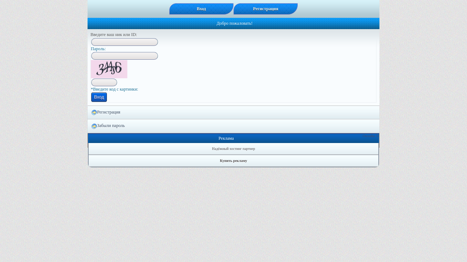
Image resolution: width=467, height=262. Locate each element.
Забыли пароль (108, 126)
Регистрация (105, 112)
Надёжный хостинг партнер (233, 149)
